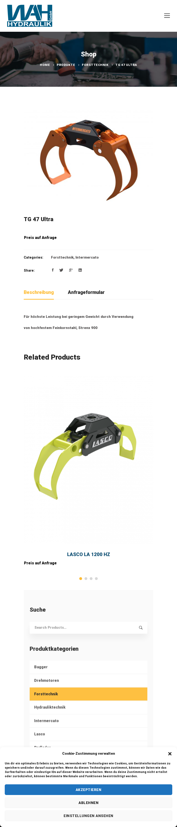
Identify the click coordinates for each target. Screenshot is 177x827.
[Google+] (71, 270)
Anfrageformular (86, 292)
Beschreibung (39, 292)
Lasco (39, 741)
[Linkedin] (80, 270)
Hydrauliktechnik (49, 714)
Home (45, 65)
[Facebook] (53, 270)
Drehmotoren (46, 687)
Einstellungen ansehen (88, 816)
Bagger (41, 674)
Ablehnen (88, 803)
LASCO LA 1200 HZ (88, 554)
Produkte (66, 65)
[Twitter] (61, 270)
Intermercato (87, 257)
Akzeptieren (89, 790)
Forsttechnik (95, 65)
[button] (170, 753)
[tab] (39, 293)
